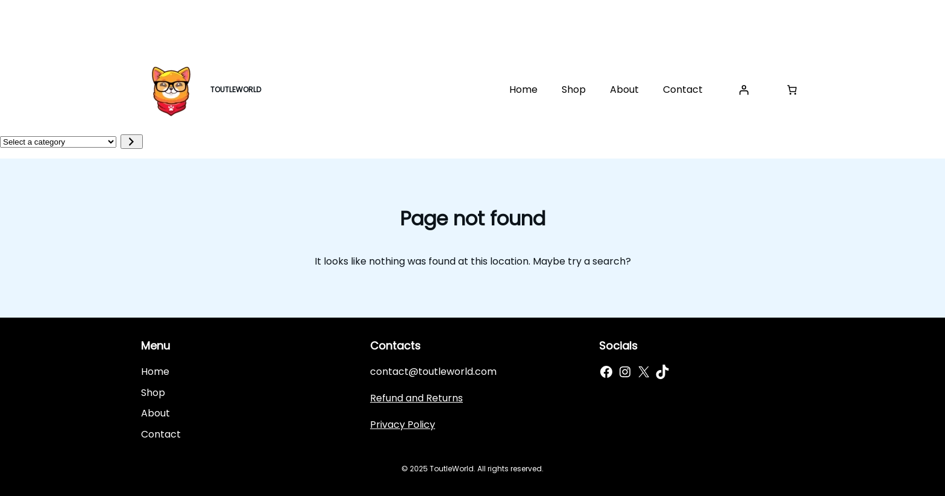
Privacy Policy (402, 425)
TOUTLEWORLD (235, 89)
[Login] (744, 90)
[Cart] (792, 90)
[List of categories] (58, 142)
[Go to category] (132, 141)
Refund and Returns (416, 398)
